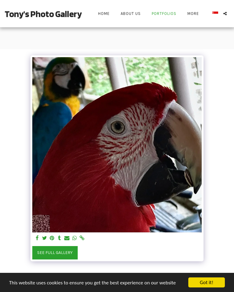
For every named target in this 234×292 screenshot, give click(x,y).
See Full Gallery (55, 252)
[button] (225, 14)
